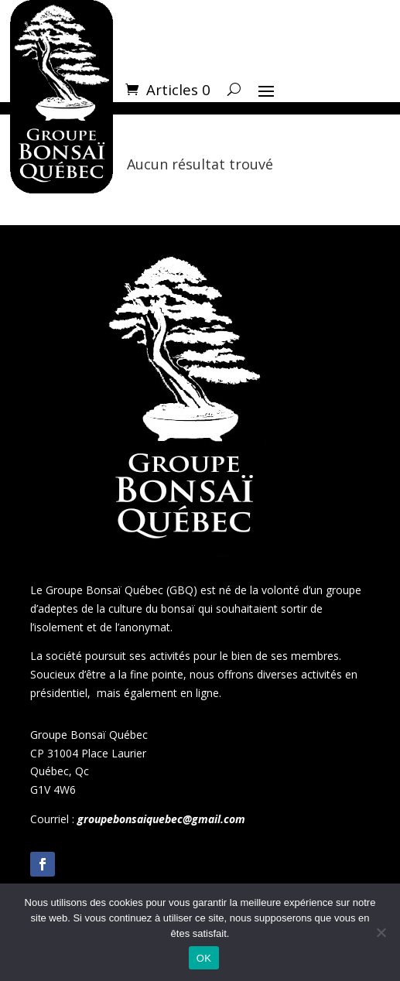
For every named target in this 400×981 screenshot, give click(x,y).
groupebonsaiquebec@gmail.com (161, 819)
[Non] (380, 932)
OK (204, 958)
